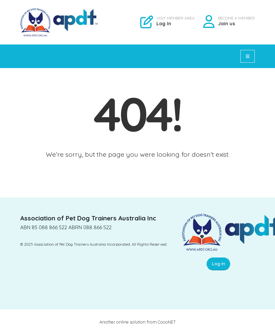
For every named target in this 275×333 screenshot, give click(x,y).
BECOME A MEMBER (236, 18)
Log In (163, 24)
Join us (226, 24)
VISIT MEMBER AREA (175, 18)
